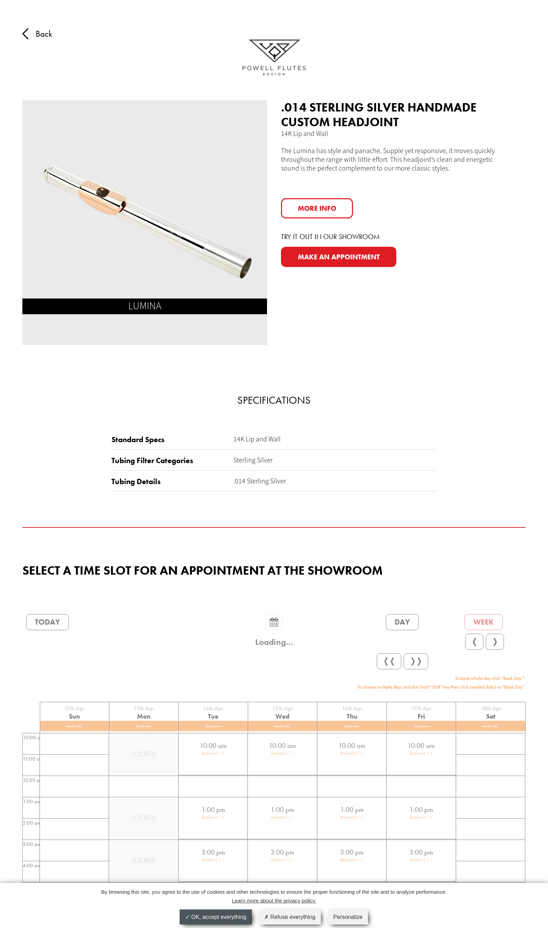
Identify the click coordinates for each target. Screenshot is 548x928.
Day (402, 622)
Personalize (348, 917)
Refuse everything (289, 917)
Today (47, 622)
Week (483, 622)
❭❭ (416, 661)
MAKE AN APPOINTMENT (339, 256)
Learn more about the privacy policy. (274, 901)
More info (317, 208)
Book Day (74, 726)
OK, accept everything (215, 917)
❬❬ (389, 661)
